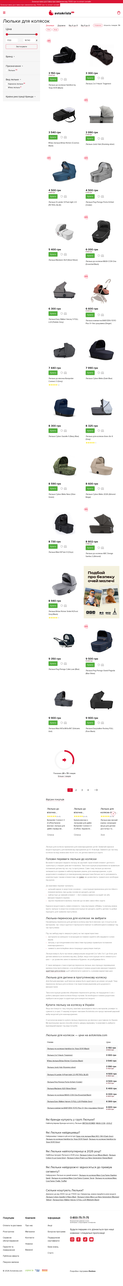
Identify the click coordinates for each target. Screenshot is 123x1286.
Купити (53, 79)
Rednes (92, 1271)
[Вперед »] (96, 790)
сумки (81, 877)
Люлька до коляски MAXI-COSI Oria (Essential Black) (101, 262)
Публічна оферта (11, 1256)
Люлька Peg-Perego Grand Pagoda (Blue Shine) (100, 672)
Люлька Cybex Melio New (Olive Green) (62, 495)
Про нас (29, 1225)
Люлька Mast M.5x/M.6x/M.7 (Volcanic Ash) (64, 730)
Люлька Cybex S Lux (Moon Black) (94, 1155)
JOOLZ (109, 1123)
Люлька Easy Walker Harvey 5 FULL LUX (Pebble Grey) (63, 320)
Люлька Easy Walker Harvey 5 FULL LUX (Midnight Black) (75, 1200)
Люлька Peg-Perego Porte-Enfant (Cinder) (100, 203)
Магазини (30, 1231)
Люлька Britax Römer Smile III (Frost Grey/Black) (63, 612)
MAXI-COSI (100, 1123)
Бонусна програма (56, 1231)
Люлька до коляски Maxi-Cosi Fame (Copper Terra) (72, 1178)
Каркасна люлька (16, 83)
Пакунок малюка (11, 1262)
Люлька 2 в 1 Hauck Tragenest (98, 83)
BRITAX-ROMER (88, 1123)
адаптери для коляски (55, 971)
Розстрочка (8, 1231)
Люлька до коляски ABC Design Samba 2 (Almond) (99, 555)
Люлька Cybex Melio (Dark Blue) (99, 378)
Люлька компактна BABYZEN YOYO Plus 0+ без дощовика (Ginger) (101, 322)
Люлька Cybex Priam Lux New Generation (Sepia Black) (90, 1158)
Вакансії (29, 1250)
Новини (29, 1244)
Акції (50, 1225)
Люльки (12, 70)
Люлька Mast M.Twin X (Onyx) (61, 552)
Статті (50, 1253)
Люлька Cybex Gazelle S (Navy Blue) (64, 436)
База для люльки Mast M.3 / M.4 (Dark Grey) (94, 1136)
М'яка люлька (14, 87)
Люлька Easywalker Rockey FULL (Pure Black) (99, 730)
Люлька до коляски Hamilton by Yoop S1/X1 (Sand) (67, 1139)
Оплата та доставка (12, 1225)
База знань (53, 1247)
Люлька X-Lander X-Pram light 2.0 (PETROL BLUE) (63, 203)
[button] (113, 814)
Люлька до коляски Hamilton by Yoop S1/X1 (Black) (62, 86)
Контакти (29, 1237)
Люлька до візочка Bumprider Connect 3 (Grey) (61, 380)
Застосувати (21, 46)
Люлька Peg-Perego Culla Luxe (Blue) (64, 669)
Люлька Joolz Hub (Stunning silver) (100, 144)
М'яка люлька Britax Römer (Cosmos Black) (64, 144)
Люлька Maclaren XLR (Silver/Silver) (63, 260)
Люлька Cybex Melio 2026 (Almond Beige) (100, 495)
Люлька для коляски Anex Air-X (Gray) (99, 437)
